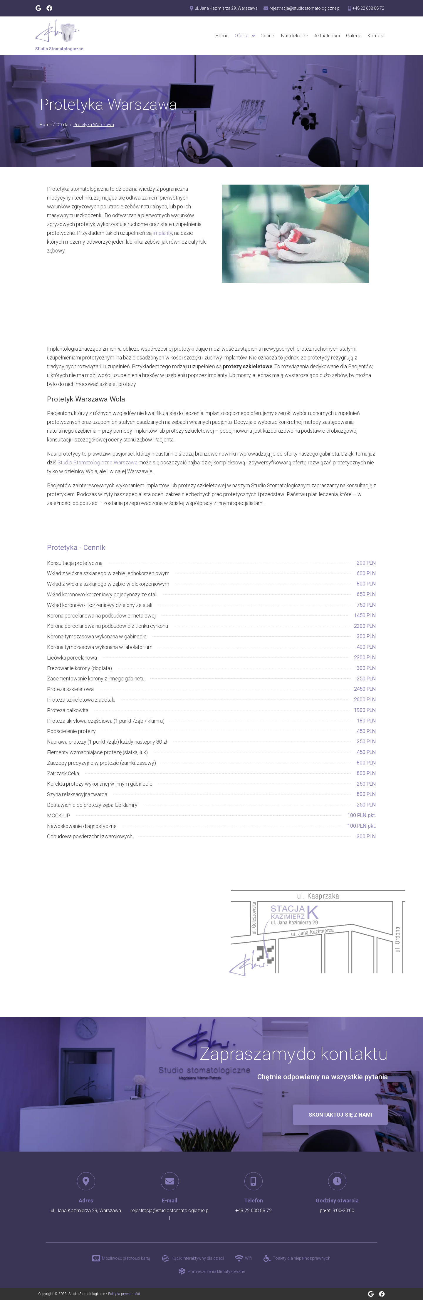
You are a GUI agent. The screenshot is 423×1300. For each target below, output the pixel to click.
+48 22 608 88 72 (253, 1210)
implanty (162, 233)
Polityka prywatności (124, 1294)
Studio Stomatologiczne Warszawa (97, 462)
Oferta (62, 124)
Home (46, 124)
